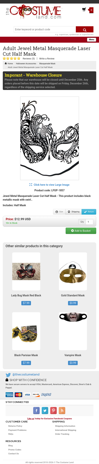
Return (89, 211)
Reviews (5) (29, 58)
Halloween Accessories (26, 63)
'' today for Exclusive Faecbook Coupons (49, 418)
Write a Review (47, 58)
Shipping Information (65, 426)
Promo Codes (14, 449)
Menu (91, 39)
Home (9, 63)
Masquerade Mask (47, 63)
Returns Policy (15, 426)
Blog (10, 445)
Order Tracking (62, 434)
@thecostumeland (25, 374)
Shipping (73, 211)
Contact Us (13, 453)
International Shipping (65, 430)
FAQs (10, 434)
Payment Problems (17, 430)
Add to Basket (80, 230)
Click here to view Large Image (49, 184)
